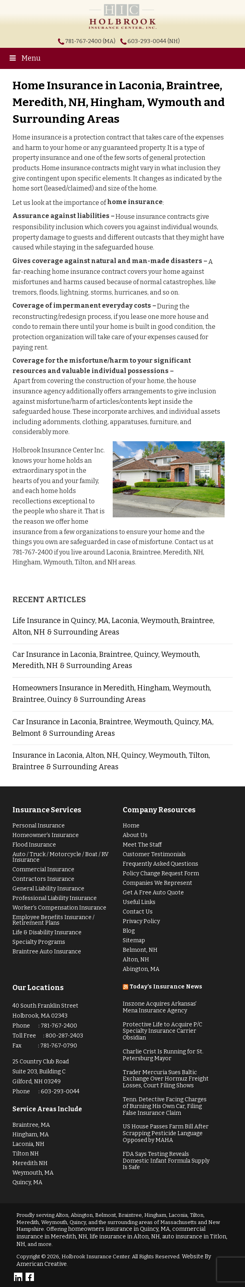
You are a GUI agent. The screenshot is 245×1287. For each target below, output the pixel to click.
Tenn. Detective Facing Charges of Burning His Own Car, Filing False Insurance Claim (165, 1106)
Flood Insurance (34, 844)
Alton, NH (136, 959)
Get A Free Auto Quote (153, 892)
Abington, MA (141, 969)
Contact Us (138, 911)
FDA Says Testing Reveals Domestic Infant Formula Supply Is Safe (166, 1161)
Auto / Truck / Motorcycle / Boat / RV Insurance (60, 857)
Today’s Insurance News (165, 986)
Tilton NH (25, 1153)
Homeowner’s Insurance (45, 835)
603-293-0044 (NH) (153, 41)
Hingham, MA (30, 1134)
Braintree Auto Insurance (46, 951)
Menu (24, 58)
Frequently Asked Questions (160, 864)
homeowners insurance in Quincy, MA (119, 1229)
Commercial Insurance (43, 869)
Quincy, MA (27, 1182)
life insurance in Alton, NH (125, 1236)
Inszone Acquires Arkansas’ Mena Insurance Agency (160, 1007)
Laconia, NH (28, 1144)
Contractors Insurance (43, 879)
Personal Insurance (38, 825)
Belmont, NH (140, 950)
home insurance (135, 202)
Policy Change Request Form (161, 873)
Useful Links (139, 902)
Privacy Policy (141, 921)
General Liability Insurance (48, 888)
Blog (129, 930)
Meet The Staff (142, 844)
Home (131, 825)
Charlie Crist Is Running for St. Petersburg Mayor (163, 1055)
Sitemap (134, 940)
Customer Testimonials (154, 854)
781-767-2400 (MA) (90, 41)
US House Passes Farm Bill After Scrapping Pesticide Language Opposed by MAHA (166, 1133)
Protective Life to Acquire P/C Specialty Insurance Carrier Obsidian (162, 1031)
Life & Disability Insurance (47, 932)
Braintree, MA (31, 1125)
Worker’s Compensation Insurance (59, 907)
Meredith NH (30, 1163)
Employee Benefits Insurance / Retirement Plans (53, 920)
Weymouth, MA (33, 1172)
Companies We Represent (157, 883)
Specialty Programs (38, 942)
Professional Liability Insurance (54, 898)
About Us (135, 835)
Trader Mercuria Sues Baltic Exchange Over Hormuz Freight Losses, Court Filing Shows (166, 1079)
